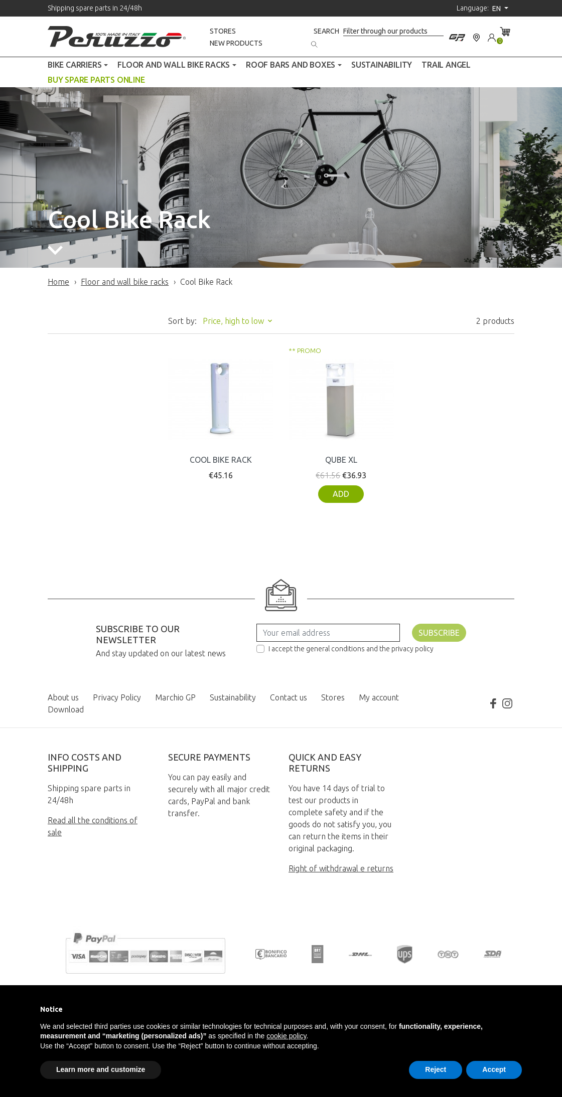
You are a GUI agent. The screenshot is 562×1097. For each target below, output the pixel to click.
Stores (223, 31)
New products (236, 43)
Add (341, 493)
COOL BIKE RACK (221, 459)
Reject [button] (435, 1069)
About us (63, 697)
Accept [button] (494, 1069)
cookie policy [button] (286, 1036)
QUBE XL (341, 459)
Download (66, 709)
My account (379, 697)
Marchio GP (175, 697)
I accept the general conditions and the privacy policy (351, 649)
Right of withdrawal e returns (341, 868)
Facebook (493, 703)
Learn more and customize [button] (100, 1069)
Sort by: (182, 320)
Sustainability (233, 697)
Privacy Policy (117, 697)
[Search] (393, 31)
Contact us (288, 697)
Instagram (507, 703)
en (497, 9)
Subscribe (439, 632)
